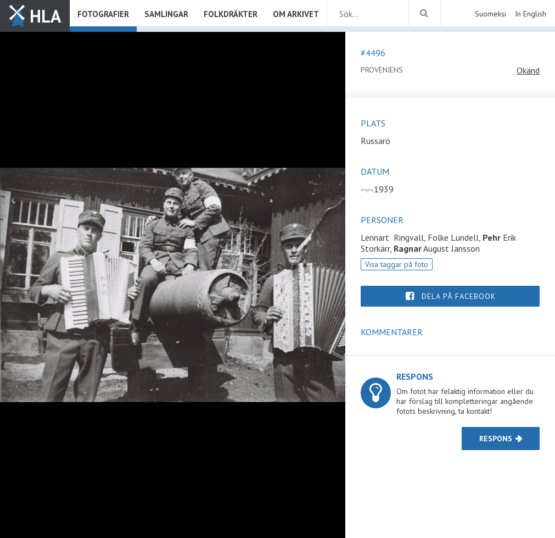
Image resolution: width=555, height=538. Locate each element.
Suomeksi (490, 14)
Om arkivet (296, 14)
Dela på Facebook (459, 296)
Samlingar (166, 14)
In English (530, 14)
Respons (495, 438)
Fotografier (103, 14)
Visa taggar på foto (396, 264)
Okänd (528, 70)
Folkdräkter (230, 14)
